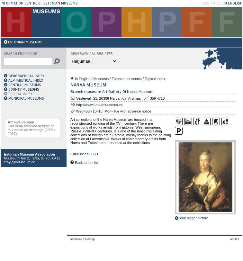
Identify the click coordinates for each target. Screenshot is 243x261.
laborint (234, 239)
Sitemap (90, 239)
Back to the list (84, 163)
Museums (101, 79)
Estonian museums (127, 79)
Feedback (76, 239)
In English (82, 79)
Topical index (155, 79)
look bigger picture (191, 218)
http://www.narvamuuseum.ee (99, 105)
